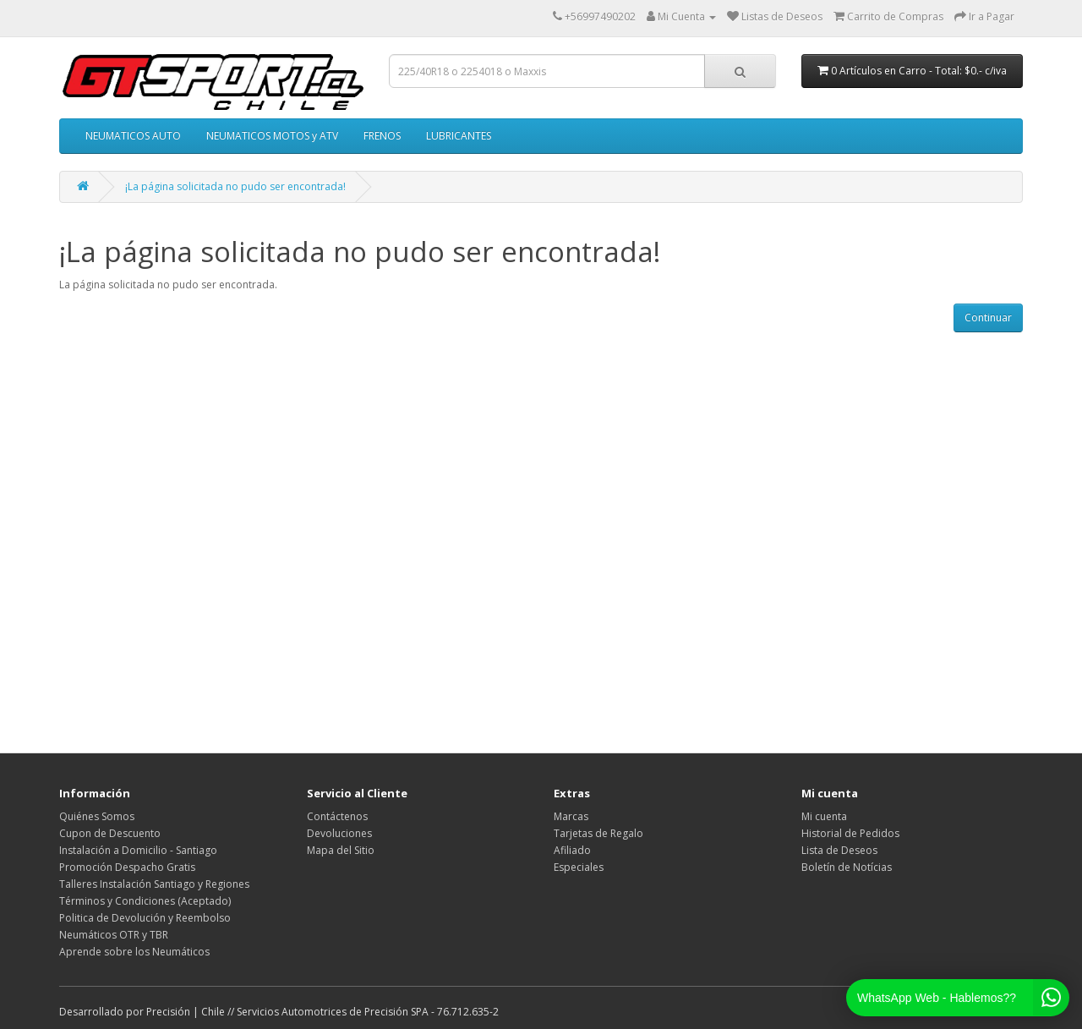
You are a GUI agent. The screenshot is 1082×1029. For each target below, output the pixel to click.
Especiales (579, 867)
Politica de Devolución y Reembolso (145, 918)
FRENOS (382, 136)
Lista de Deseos (839, 850)
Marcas (571, 816)
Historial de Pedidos (850, 833)
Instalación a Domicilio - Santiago (138, 850)
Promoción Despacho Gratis (127, 867)
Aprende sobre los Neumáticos (134, 951)
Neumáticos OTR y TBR (113, 935)
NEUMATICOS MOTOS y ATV (272, 136)
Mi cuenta (824, 816)
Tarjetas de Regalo (598, 833)
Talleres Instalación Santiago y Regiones (154, 884)
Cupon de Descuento (110, 833)
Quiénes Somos (96, 816)
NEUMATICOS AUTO (133, 136)
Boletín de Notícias (846, 867)
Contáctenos (337, 816)
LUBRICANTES (458, 136)
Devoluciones (339, 833)
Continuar (988, 317)
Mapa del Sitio (340, 850)
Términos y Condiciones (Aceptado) (145, 901)
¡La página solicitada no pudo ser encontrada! (235, 186)
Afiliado (572, 850)
